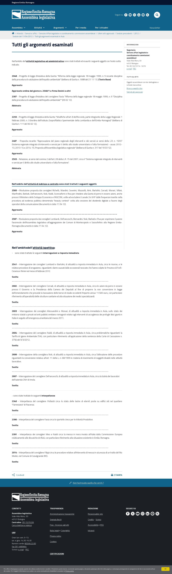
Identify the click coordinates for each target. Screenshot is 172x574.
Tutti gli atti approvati (135, 92)
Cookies (53, 541)
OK (165, 569)
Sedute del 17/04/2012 (22, 36)
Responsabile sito (95, 513)
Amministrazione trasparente (62, 513)
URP (14, 532)
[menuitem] (18, 27)
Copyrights (65, 530)
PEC (134, 68)
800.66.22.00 (30, 543)
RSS (102, 524)
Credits (91, 519)
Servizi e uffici (31, 33)
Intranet (91, 530)
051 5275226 (28, 522)
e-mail (129, 68)
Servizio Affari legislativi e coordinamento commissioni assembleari (67, 33)
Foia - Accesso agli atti (59, 524)
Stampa (118, 475)
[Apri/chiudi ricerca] (157, 15)
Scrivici (98, 519)
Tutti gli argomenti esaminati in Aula (49, 36)
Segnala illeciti (56, 519)
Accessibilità (93, 524)
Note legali (54, 530)
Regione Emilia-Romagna (23, 2)
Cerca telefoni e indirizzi (22, 525)
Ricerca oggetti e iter (134, 88)
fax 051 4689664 (19, 546)
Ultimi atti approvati (106, 33)
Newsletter (155, 27)
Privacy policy (86, 571)
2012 (136, 33)
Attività (20, 33)
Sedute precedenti (124, 33)
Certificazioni (57, 553)
